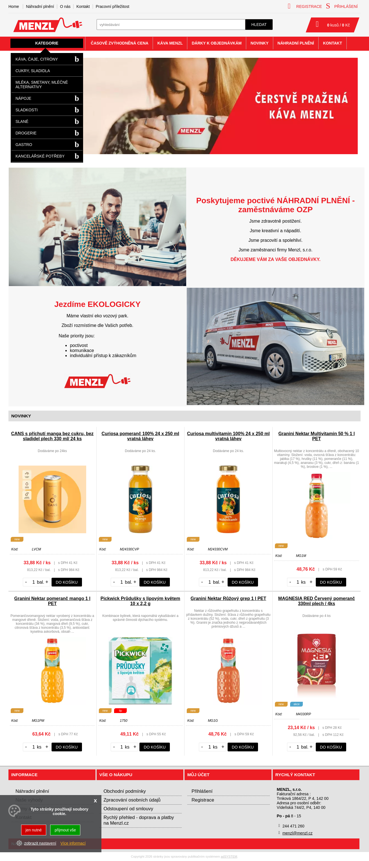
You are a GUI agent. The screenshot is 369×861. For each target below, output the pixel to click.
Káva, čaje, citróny (36, 59)
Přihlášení (202, 791)
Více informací (73, 843)
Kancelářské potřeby (40, 156)
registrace (305, 6)
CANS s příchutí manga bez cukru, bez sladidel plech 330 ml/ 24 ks (52, 436)
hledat (258, 24)
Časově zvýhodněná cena (119, 43)
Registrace (203, 800)
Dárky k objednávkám (217, 43)
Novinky (260, 43)
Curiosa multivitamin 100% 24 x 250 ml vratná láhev (228, 436)
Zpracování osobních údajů (132, 800)
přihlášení (342, 6)
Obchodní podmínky (125, 791)
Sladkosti (26, 110)
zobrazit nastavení (40, 843)
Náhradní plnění (40, 6)
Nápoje (23, 98)
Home (13, 6)
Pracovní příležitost (112, 6)
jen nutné (34, 830)
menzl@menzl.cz (298, 833)
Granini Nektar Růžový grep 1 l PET (228, 598)
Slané (21, 121)
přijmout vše (65, 830)
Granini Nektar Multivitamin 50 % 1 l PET (316, 436)
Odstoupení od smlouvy (128, 808)
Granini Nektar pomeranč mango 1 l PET (52, 601)
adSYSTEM (229, 856)
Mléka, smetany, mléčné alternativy (41, 84)
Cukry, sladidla (32, 70)
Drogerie (26, 133)
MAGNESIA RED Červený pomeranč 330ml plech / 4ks (316, 601)
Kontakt (83, 6)
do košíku (67, 582)
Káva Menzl (170, 43)
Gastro (23, 144)
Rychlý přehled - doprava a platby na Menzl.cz (139, 820)
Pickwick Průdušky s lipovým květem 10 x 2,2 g (140, 601)
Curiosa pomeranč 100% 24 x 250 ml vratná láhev (140, 436)
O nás (65, 6)
